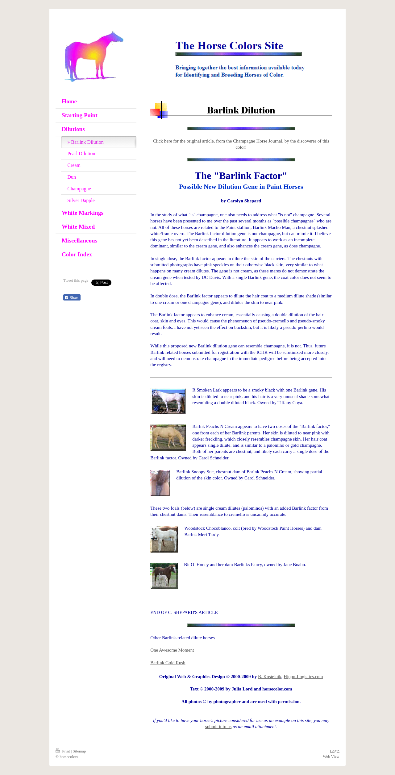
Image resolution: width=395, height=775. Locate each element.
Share (71, 298)
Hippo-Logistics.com (303, 676)
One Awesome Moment (172, 650)
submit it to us (218, 726)
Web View (331, 756)
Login (334, 750)
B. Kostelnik (269, 676)
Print (63, 751)
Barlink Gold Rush (167, 662)
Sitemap (79, 751)
